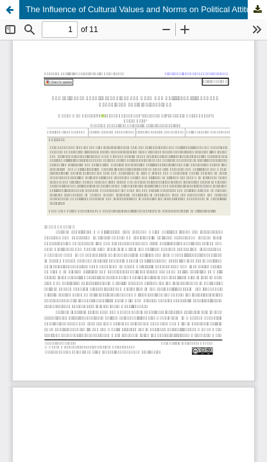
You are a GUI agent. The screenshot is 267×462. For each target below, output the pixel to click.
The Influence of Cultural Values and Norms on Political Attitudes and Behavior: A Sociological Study (146, 9)
